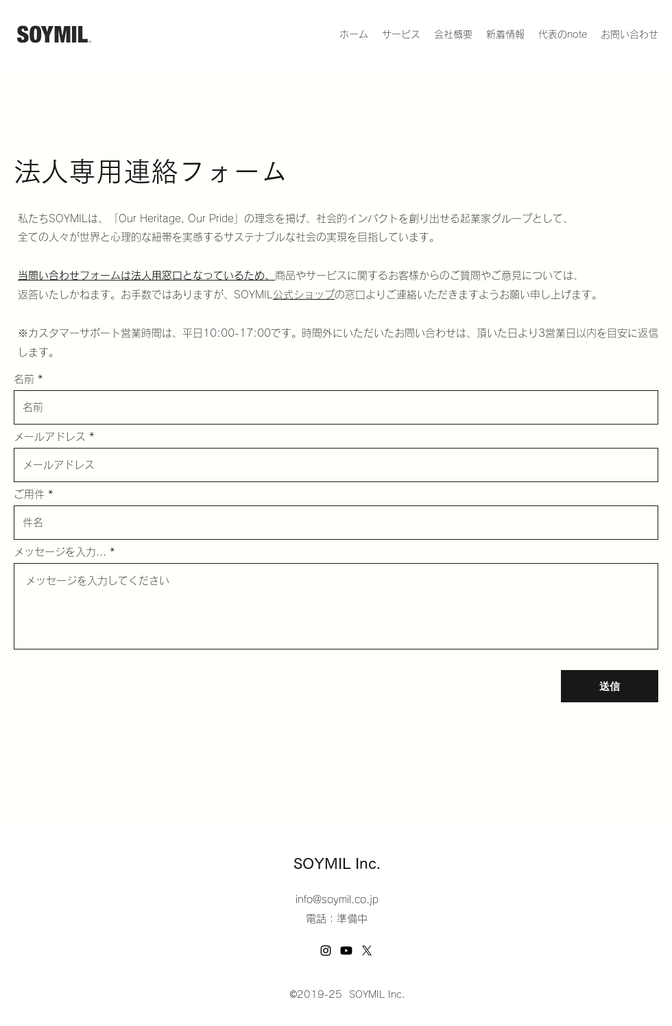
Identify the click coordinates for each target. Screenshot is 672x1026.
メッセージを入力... (60, 552)
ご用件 (29, 494)
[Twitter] (367, 950)
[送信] (609, 686)
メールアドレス (50, 436)
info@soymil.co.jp (337, 899)
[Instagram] (326, 950)
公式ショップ (304, 294)
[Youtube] (346, 950)
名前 (24, 379)
